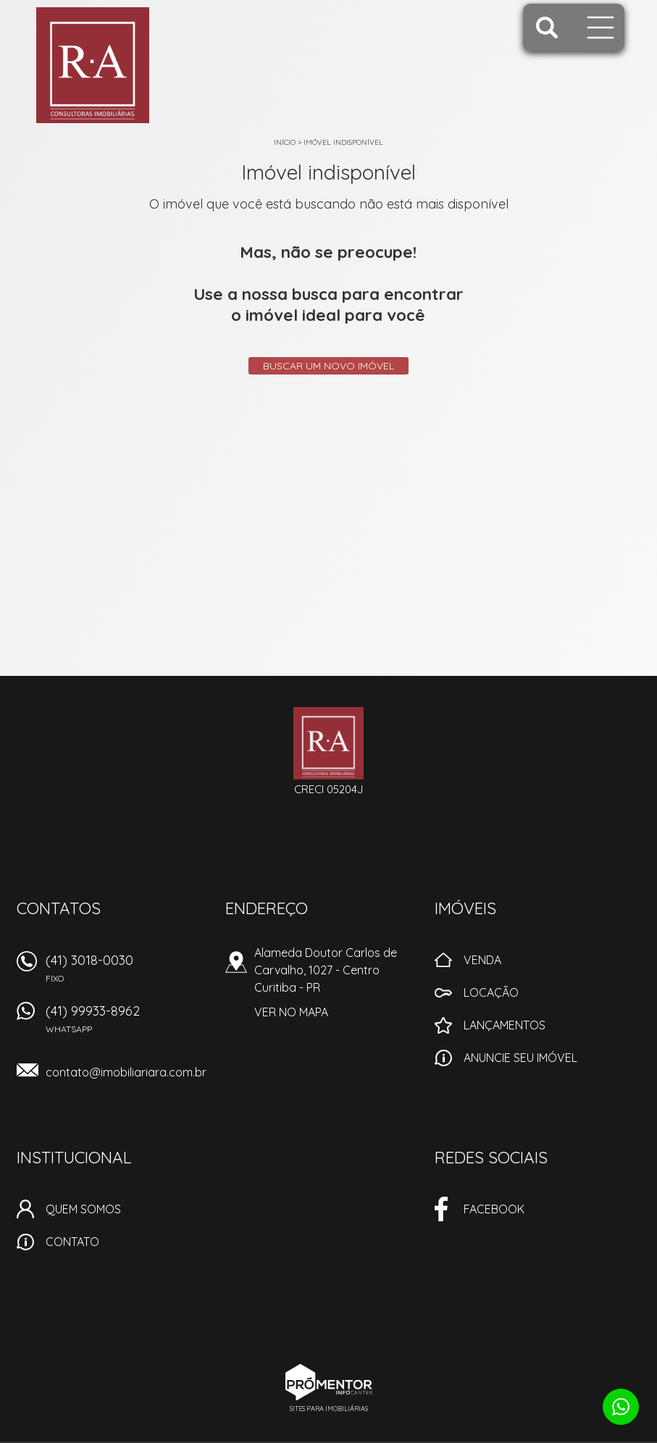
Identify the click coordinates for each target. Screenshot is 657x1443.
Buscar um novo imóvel (328, 365)
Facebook (494, 1209)
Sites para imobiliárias (329, 1409)
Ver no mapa (291, 1012)
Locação (491, 992)
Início (285, 142)
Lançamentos (504, 1025)
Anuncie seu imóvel (520, 1057)
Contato (72, 1241)
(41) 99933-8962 (127, 1024)
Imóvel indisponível (343, 142)
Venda (482, 960)
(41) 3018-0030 (127, 973)
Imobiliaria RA (328, 743)
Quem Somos (83, 1209)
